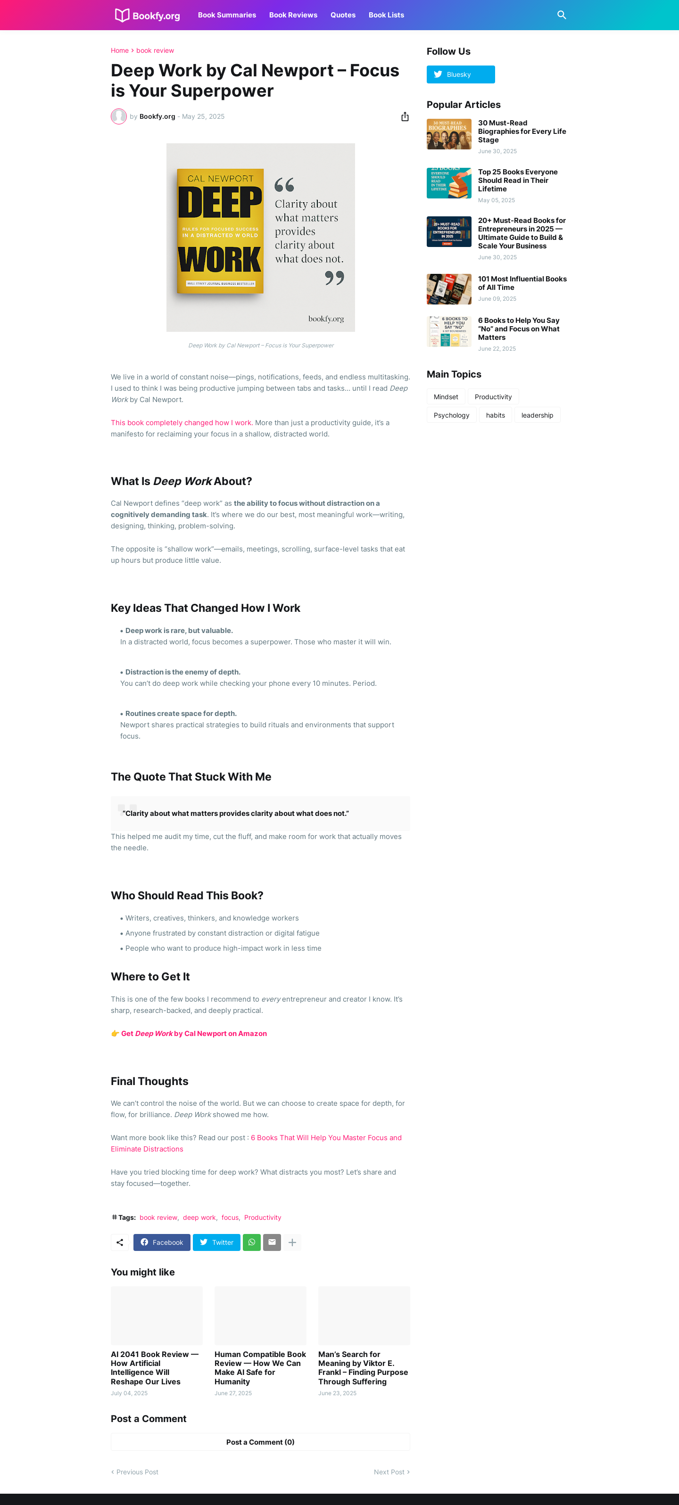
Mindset (446, 397)
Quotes (343, 14)
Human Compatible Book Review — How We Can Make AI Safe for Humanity (260, 1368)
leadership (538, 415)
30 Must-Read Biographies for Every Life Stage (522, 131)
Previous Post (137, 1472)
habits (495, 415)
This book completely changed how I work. (182, 422)
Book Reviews (293, 14)
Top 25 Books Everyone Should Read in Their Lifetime (518, 180)
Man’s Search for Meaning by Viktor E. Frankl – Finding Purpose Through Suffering (363, 1368)
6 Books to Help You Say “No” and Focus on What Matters (519, 329)
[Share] (402, 116)
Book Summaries (227, 14)
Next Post (389, 1472)
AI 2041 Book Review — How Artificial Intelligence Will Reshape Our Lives (155, 1368)
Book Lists (386, 14)
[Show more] (292, 1242)
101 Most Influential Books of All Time (522, 283)
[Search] (560, 15)
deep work (199, 1217)
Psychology (452, 415)
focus (230, 1217)
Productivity (263, 1217)
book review (155, 50)
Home (120, 50)
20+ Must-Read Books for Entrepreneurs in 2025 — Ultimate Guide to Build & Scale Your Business (522, 233)
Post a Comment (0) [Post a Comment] (260, 1442)
